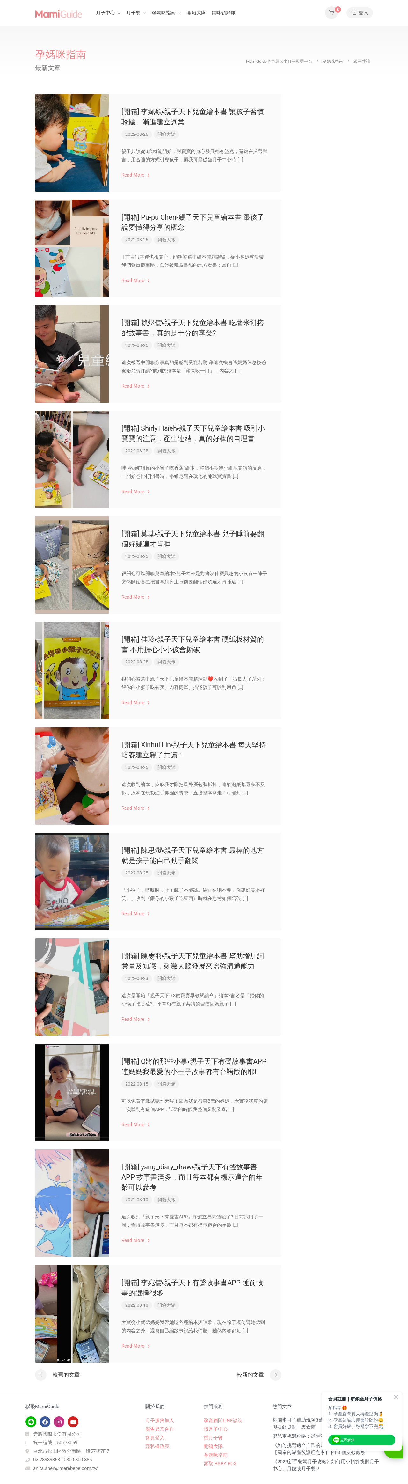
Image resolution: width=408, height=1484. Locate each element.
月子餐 (133, 13)
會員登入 (154, 1438)
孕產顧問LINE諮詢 (223, 1420)
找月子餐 (213, 1438)
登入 (359, 13)
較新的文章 (250, 1374)
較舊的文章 (66, 1374)
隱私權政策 (157, 1446)
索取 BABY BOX (220, 1463)
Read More (135, 175)
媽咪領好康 (224, 13)
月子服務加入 (159, 1420)
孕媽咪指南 (164, 13)
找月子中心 (216, 1429)
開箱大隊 (196, 13)
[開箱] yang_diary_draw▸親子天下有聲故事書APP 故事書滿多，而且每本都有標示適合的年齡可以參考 (192, 1177)
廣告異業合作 (159, 1429)
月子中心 (105, 13)
